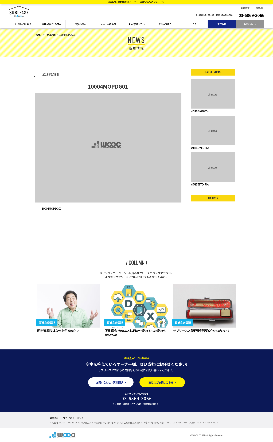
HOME (38, 34)
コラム (193, 24)
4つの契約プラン (136, 24)
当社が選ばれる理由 (51, 24)
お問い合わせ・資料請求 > (111, 382)
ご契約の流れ (79, 24)
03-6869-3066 (251, 15)
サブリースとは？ (23, 24)
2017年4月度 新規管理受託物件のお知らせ (39, 231)
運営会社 (260, 8)
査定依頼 (221, 24)
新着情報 (245, 8)
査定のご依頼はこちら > (162, 382)
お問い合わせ (250, 24)
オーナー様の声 (108, 24)
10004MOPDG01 (51, 208)
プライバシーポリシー (74, 418)
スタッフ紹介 (165, 24)
